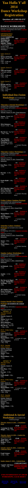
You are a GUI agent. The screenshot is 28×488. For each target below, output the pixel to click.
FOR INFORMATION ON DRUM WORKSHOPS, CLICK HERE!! (14, 476)
